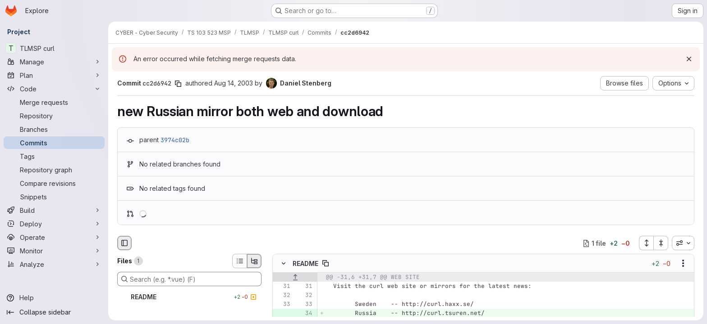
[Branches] (54, 129)
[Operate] (54, 237)
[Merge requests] (54, 102)
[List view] (239, 261)
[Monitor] (54, 250)
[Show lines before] (295, 277)
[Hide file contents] (283, 263)
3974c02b (175, 140)
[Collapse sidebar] (54, 312)
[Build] (54, 210)
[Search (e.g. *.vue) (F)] (189, 279)
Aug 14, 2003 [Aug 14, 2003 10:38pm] (233, 83)
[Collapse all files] (661, 243)
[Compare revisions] (54, 183)
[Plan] (54, 75)
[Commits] (54, 142)
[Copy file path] (325, 263)
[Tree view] (254, 261)
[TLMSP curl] (54, 48)
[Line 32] (282, 295)
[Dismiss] (689, 59)
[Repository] (54, 115)
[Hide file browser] (124, 243)
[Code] (54, 88)
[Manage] (54, 61)
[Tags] (54, 156)
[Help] (54, 298)
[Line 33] (282, 304)
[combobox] (683, 243)
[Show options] (683, 263)
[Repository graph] (54, 169)
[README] (189, 297)
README (305, 263)
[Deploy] (54, 223)
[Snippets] (54, 196)
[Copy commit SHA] (178, 83)
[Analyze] (54, 264)
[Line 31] (282, 286)
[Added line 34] (304, 313)
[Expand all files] (646, 243)
